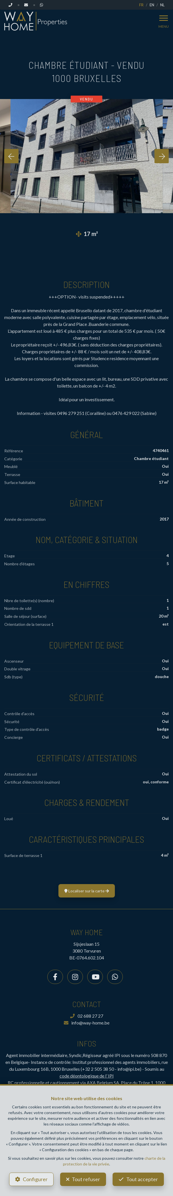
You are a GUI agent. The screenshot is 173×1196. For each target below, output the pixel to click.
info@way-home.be (86, 1022)
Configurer (35, 1179)
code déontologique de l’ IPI (87, 1075)
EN (152, 5)
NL (162, 5)
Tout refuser (86, 1179)
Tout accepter (142, 1179)
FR (141, 5)
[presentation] (11, 156)
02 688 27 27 (86, 1015)
